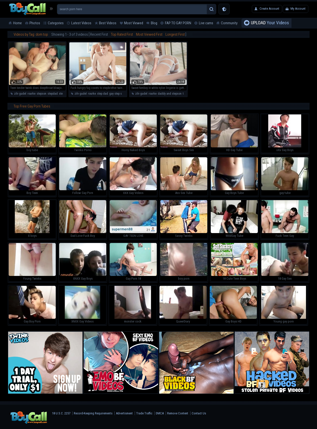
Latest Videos (81, 23)
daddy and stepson (170, 93)
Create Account (269, 8)
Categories (56, 23)
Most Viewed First (149, 34)
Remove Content (177, 413)
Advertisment (124, 413)
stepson (41, 93)
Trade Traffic (144, 413)
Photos (34, 23)
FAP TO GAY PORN (178, 23)
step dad (102, 93)
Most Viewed (133, 23)
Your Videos (270, 23)
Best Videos (107, 23)
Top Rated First (122, 34)
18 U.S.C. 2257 (61, 413)
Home (17, 23)
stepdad (53, 93)
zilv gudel (20, 93)
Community (229, 23)
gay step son (117, 93)
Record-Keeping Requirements (93, 413)
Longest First (175, 34)
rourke (31, 93)
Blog (154, 23)
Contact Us (199, 413)
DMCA (160, 413)
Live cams (206, 23)
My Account (298, 8)
